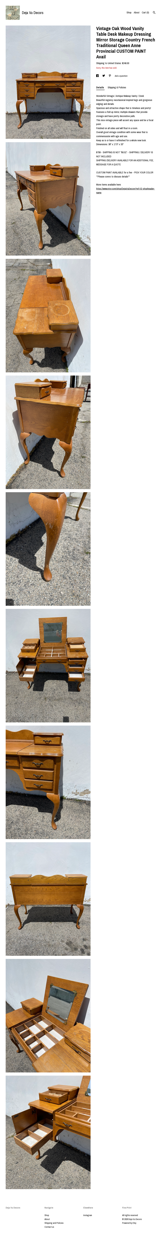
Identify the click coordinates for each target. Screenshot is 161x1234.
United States (114, 63)
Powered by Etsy (129, 1223)
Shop (129, 12)
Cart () (145, 12)
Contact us (49, 1226)
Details (100, 87)
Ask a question (121, 75)
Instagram (87, 1215)
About (136, 12)
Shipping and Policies (54, 1223)
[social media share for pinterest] (110, 75)
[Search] (154, 13)
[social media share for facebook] (97, 75)
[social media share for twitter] (103, 75)
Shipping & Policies (117, 87)
